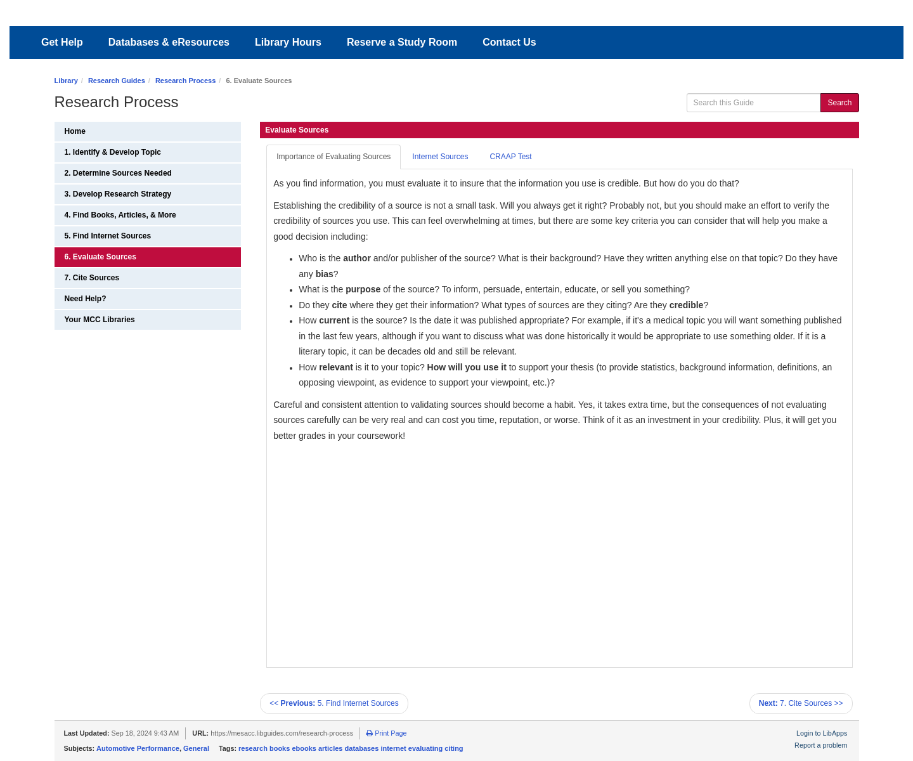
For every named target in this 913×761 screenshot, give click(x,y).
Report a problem (820, 745)
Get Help (62, 42)
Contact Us (509, 42)
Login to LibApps (821, 733)
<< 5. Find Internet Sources (333, 703)
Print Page (386, 733)
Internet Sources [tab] (440, 156)
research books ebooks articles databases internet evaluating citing (350, 748)
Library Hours (288, 42)
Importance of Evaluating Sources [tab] (333, 156)
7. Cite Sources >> (801, 703)
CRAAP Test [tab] (510, 156)
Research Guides (116, 80)
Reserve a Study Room (402, 42)
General (196, 748)
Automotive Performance (137, 748)
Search (839, 102)
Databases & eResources (169, 42)
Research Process (185, 80)
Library (66, 80)
